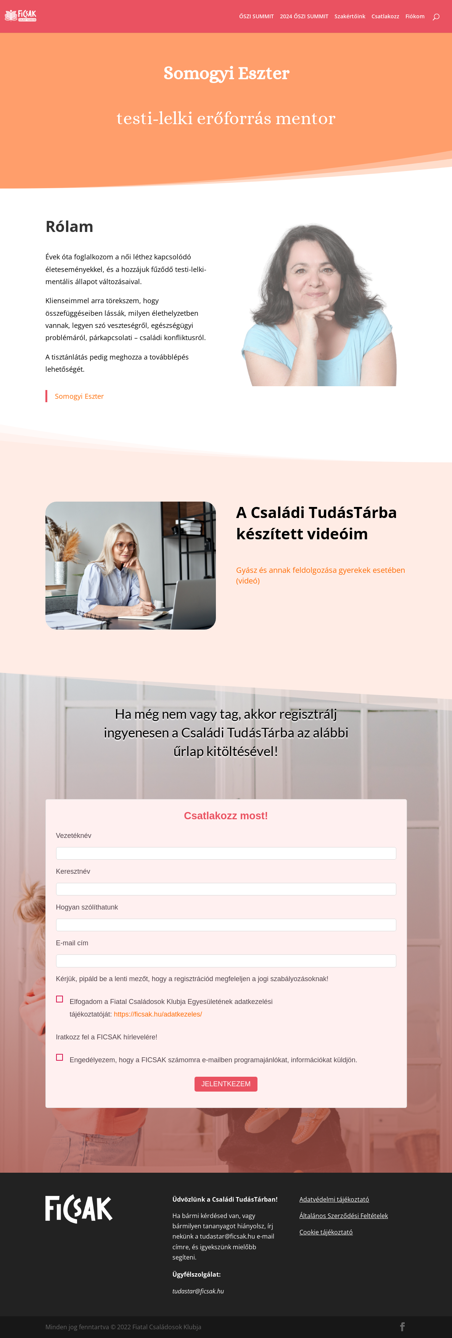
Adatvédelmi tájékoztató (334, 1199)
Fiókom (415, 17)
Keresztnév (73, 871)
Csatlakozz (385, 17)
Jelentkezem (226, 1084)
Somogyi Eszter (79, 396)
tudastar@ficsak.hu (227, 1236)
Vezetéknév (74, 835)
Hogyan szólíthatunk (87, 907)
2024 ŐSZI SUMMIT (304, 17)
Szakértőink (350, 17)
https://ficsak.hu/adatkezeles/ (158, 1014)
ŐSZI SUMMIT (256, 17)
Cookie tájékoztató (326, 1232)
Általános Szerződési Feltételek (343, 1216)
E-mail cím (72, 943)
